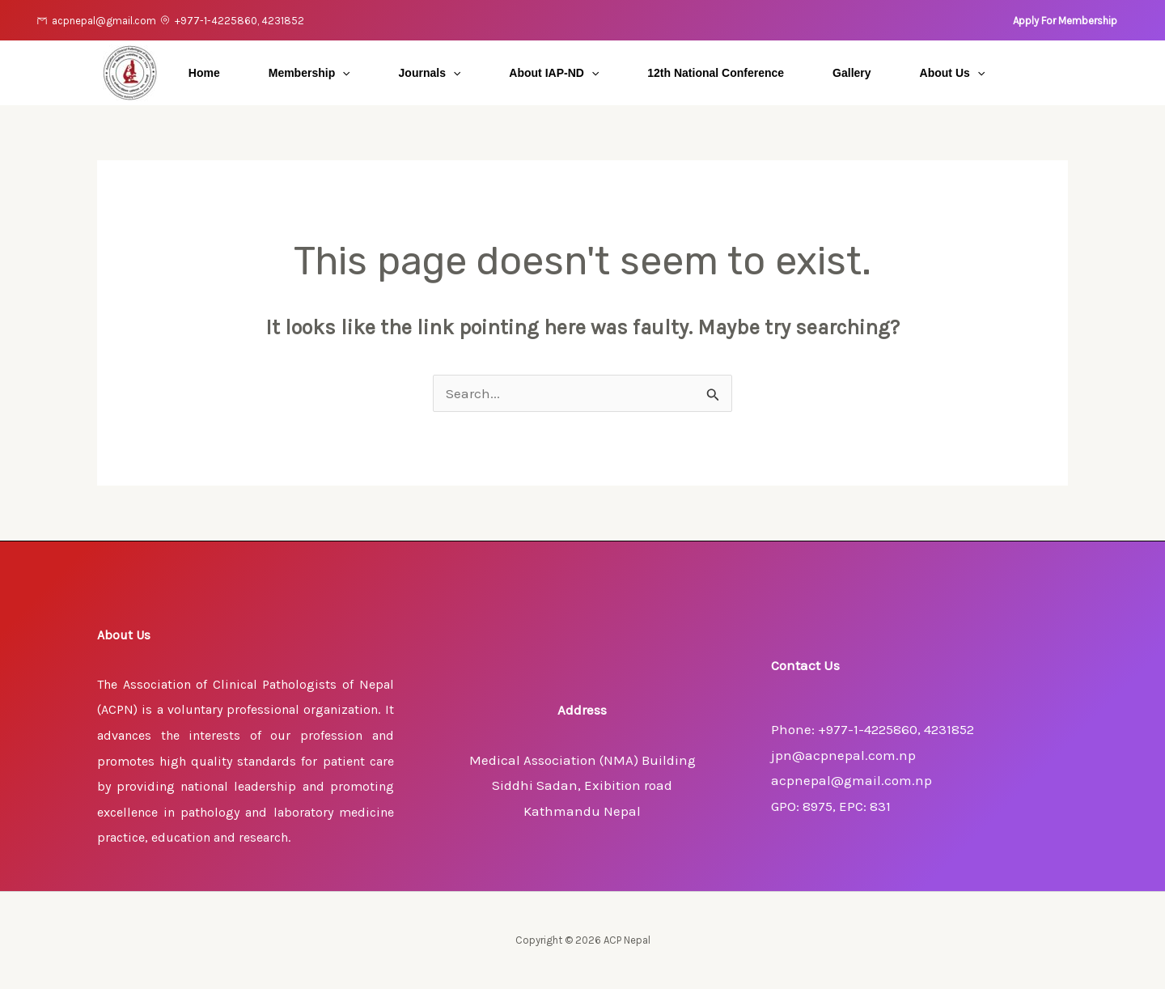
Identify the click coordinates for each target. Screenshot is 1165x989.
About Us (952, 73)
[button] (1065, 20)
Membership (309, 73)
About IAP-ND (554, 73)
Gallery (851, 72)
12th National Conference (715, 72)
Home (204, 72)
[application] (342, 73)
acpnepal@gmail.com (104, 21)
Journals (430, 73)
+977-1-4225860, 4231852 (239, 21)
